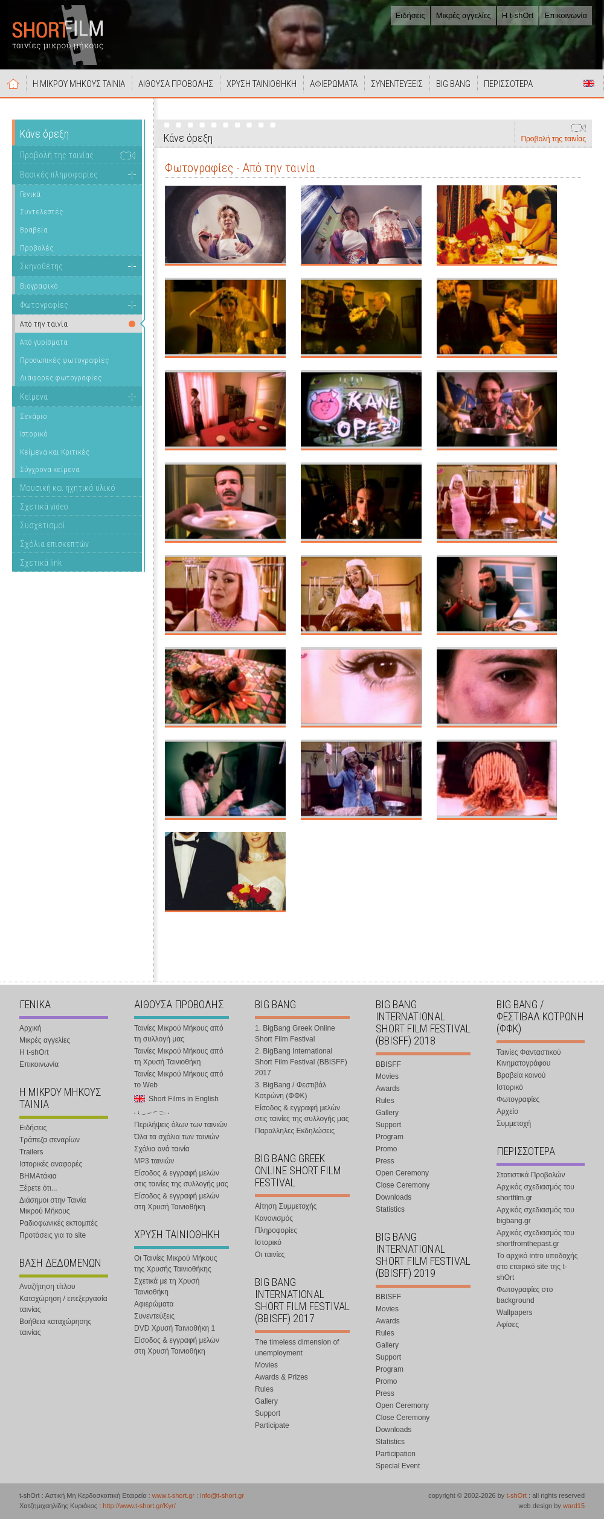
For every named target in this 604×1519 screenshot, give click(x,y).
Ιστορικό (34, 433)
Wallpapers (514, 1312)
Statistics (390, 1209)
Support (267, 1413)
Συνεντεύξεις (154, 1316)
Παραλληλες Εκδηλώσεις (295, 1131)
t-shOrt (516, 1495)
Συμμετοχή (513, 1123)
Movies (266, 1365)
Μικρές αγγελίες (463, 15)
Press (385, 1161)
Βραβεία (34, 229)
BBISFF (388, 1064)
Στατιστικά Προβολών (530, 1175)
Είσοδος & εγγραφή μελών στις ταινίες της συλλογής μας (181, 1178)
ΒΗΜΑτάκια (38, 1176)
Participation (396, 1454)
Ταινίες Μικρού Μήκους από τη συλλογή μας (178, 1033)
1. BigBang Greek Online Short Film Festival (295, 1033)
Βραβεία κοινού (520, 1075)
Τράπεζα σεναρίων (49, 1140)
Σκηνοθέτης (41, 266)
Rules (264, 1389)
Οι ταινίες (269, 1254)
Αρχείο (507, 1111)
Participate (272, 1425)
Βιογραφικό (39, 285)
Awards (388, 1088)
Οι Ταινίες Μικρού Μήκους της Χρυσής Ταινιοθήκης (175, 1263)
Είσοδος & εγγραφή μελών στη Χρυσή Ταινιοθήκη (176, 1201)
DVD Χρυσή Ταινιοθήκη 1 (174, 1328)
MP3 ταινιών (154, 1161)
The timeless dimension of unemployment (297, 1347)
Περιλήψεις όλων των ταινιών (180, 1125)
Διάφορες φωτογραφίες (60, 377)
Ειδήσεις (410, 15)
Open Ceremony (402, 1173)
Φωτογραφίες (44, 305)
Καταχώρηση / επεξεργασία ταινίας (63, 1304)
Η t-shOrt (518, 15)
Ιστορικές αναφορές (50, 1164)
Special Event (398, 1466)
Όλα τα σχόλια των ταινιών (176, 1137)
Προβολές (36, 247)
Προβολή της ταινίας (553, 139)
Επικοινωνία (565, 15)
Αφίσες (507, 1324)
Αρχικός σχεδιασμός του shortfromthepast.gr (535, 1238)
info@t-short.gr (222, 1495)
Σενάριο (33, 416)
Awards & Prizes (281, 1377)
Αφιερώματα (153, 1304)
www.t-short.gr (173, 1495)
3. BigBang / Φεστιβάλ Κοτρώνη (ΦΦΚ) (290, 1090)
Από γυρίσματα (44, 342)
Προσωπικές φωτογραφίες (64, 360)
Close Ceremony (402, 1185)
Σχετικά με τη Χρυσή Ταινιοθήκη (166, 1286)
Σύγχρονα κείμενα (50, 469)
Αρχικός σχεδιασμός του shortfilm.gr (535, 1192)
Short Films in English (589, 83)
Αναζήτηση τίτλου (47, 1286)
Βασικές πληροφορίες (59, 174)
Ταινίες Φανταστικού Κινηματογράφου (528, 1057)
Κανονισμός (274, 1218)
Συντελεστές (41, 211)
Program (389, 1137)
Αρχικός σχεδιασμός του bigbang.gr (535, 1215)
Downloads (393, 1197)
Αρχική (13, 83)
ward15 (574, 1505)
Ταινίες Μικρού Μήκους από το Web (178, 1079)
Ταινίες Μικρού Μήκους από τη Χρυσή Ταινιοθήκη (178, 1056)
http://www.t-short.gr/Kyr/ (139, 1505)
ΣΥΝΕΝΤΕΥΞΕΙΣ (397, 83)
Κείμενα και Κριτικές (54, 451)
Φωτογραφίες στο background (524, 1295)
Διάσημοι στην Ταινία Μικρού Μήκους (52, 1205)
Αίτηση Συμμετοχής (285, 1206)
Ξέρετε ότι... (38, 1188)
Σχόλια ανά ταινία (162, 1149)
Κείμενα (34, 396)
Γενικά (30, 194)
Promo (386, 1149)
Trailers (31, 1152)
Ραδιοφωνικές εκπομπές (58, 1223)
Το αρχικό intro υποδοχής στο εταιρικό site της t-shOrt (536, 1267)
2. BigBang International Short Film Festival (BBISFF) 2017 (301, 1062)
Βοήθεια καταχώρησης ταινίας (55, 1327)
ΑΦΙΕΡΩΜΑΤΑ (334, 83)
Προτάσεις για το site (52, 1235)
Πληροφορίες (276, 1230)
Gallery (266, 1401)
